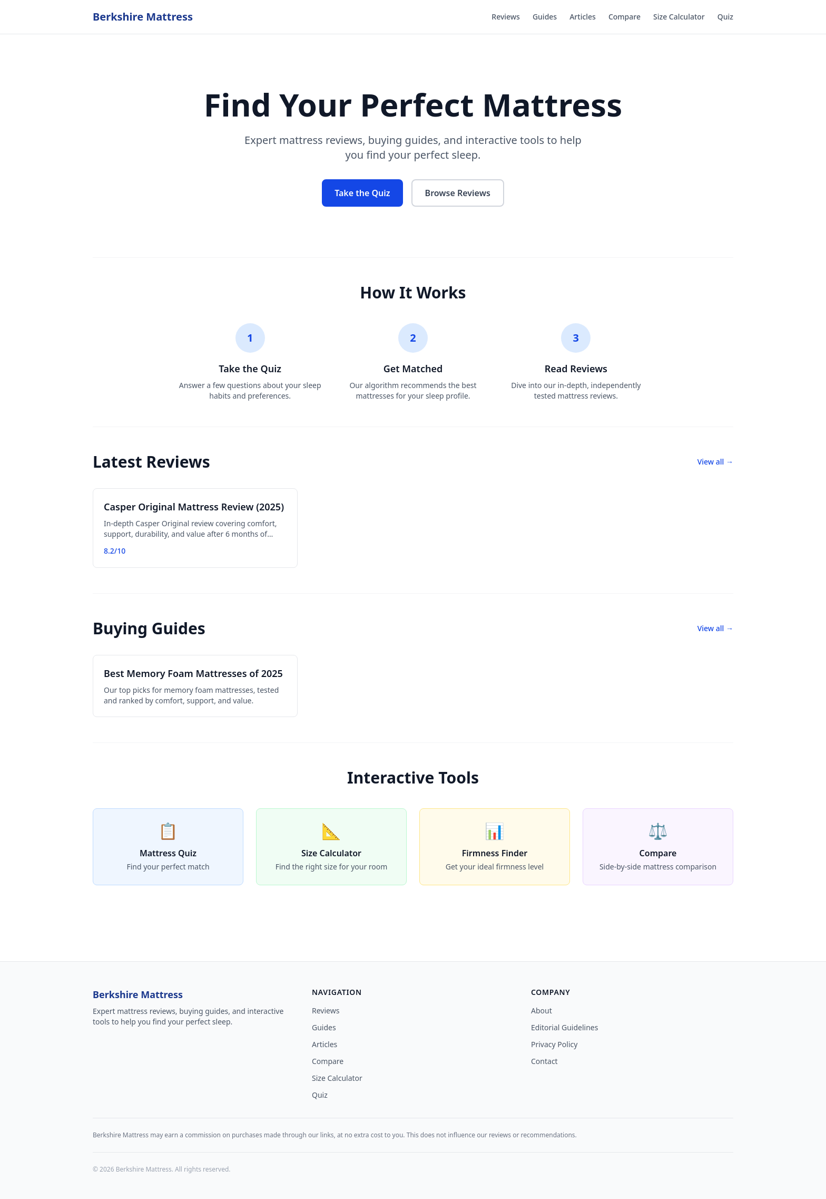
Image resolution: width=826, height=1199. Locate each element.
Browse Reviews (457, 193)
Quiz (725, 17)
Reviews (505, 17)
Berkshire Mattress (143, 16)
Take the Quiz (362, 193)
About (541, 1010)
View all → (715, 462)
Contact (544, 1061)
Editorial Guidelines (564, 1027)
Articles (582, 17)
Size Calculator (679, 17)
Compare (624, 17)
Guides (545, 17)
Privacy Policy (554, 1044)
